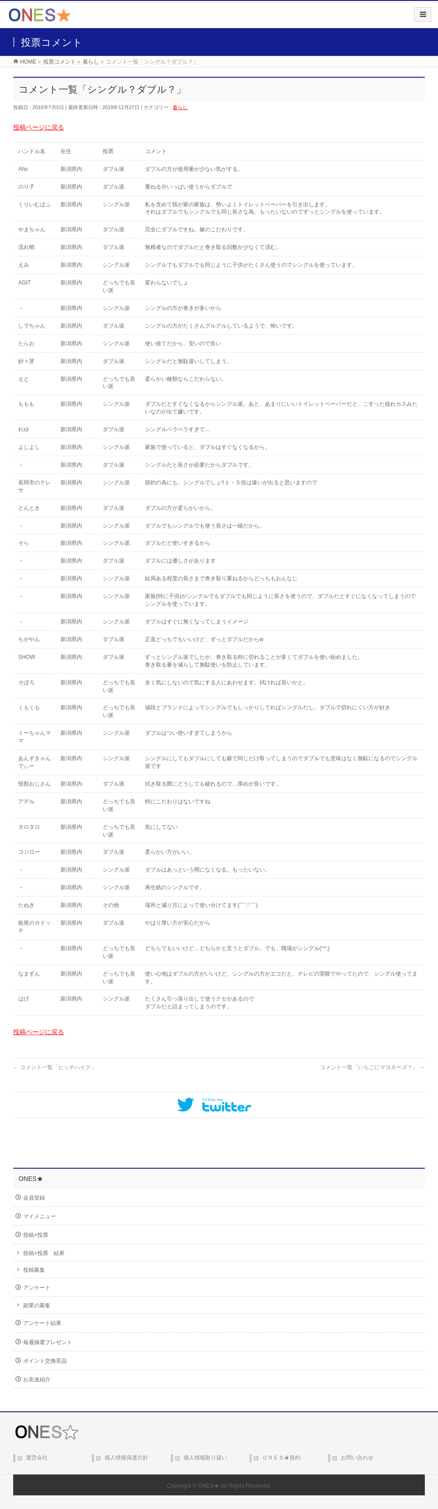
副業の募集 (36, 1305)
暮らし (180, 107)
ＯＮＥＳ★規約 (281, 1457)
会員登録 (34, 1198)
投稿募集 (34, 1270)
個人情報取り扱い (205, 1457)
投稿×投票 (35, 1235)
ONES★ (208, 1486)
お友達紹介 (36, 1379)
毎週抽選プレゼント (47, 1342)
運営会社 (37, 1457)
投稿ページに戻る (38, 127)
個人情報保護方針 (126, 1457)
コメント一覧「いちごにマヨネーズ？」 (372, 1067)
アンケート (36, 1288)
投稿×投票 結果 (44, 1253)
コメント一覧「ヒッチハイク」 (54, 1067)
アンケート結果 (42, 1323)
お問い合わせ (357, 1457)
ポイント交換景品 (45, 1361)
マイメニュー (39, 1216)
